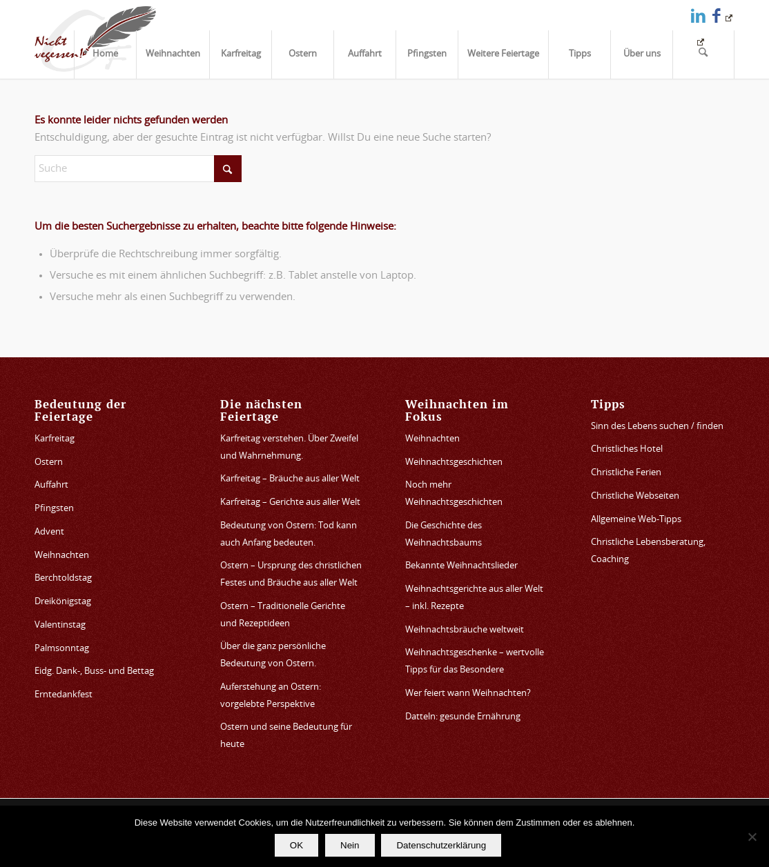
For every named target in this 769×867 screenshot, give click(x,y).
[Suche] (703, 54)
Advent (49, 532)
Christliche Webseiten (635, 496)
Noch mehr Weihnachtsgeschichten (454, 494)
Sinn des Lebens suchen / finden (657, 426)
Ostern (49, 462)
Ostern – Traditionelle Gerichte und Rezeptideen (282, 615)
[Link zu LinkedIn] (698, 15)
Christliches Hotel (627, 449)
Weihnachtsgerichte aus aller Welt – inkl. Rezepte (474, 598)
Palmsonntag (62, 648)
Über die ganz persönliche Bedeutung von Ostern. (273, 655)
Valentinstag (60, 625)
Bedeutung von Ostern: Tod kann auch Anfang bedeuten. (288, 534)
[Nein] (752, 837)
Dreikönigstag (63, 601)
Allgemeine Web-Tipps (636, 519)
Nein (349, 845)
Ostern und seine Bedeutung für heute (286, 736)
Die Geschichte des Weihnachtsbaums (443, 534)
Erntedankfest (64, 694)
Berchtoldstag (63, 578)
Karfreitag (55, 439)
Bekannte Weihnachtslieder (461, 565)
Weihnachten (62, 555)
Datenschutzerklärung (442, 845)
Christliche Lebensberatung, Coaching (648, 551)
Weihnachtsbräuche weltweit (464, 630)
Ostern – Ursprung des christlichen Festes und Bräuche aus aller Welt (291, 574)
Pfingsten (54, 508)
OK (296, 845)
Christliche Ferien (626, 472)
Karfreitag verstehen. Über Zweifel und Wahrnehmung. (289, 448)
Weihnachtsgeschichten (454, 462)
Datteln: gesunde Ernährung (462, 716)
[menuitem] (105, 54)
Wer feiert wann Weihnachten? (468, 693)
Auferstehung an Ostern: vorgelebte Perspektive (270, 696)
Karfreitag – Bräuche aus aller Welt (290, 479)
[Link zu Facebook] (722, 15)
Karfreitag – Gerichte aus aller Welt (290, 502)
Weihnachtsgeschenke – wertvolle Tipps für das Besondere (474, 661)
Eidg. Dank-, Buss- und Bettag (94, 671)
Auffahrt (51, 485)
